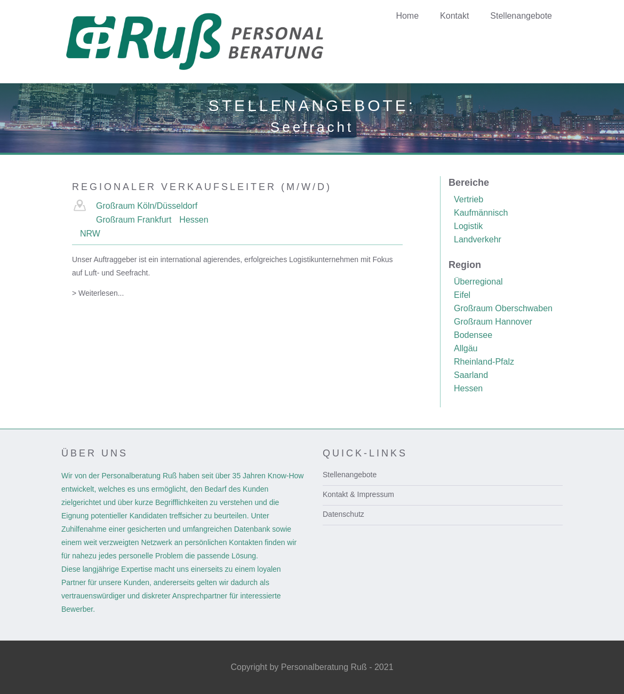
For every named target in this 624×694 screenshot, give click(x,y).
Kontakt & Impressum (358, 494)
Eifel (462, 294)
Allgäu (465, 348)
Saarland (471, 375)
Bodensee (473, 335)
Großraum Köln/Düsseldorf (146, 205)
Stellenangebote (350, 474)
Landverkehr (477, 239)
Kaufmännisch (481, 212)
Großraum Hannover (493, 321)
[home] (211, 41)
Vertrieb (468, 199)
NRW (90, 233)
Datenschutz (343, 514)
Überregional (478, 281)
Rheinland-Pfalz (484, 361)
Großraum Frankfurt (133, 219)
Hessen (193, 219)
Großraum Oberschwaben (503, 308)
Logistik (468, 226)
